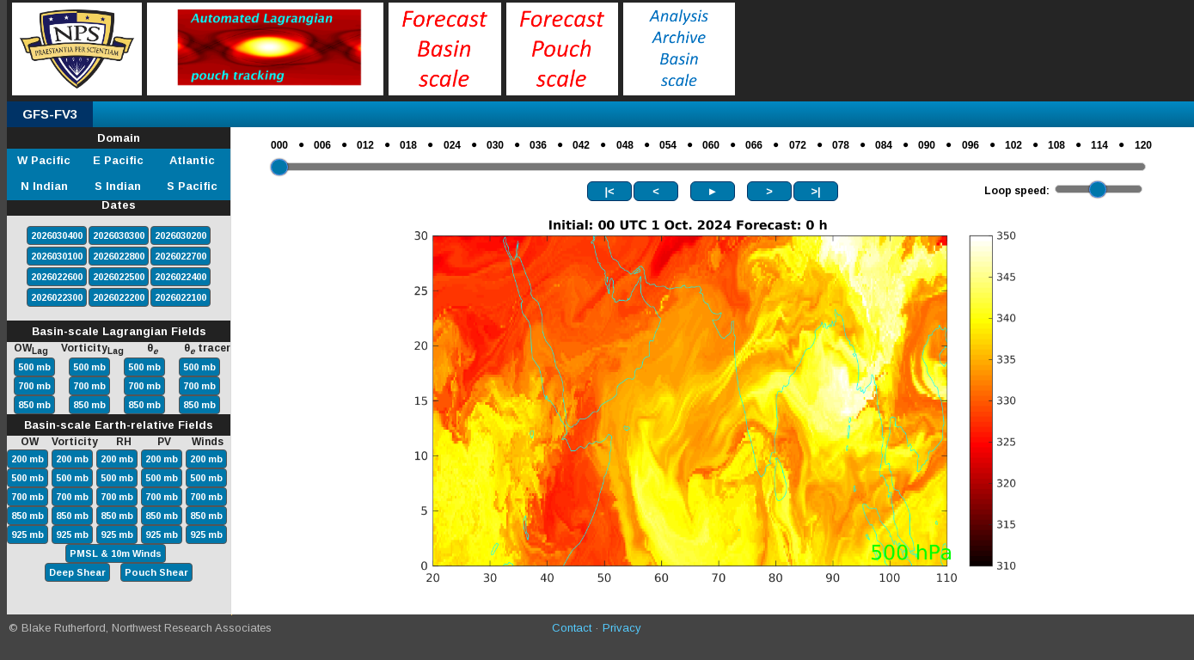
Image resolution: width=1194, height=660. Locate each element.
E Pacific (118, 160)
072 (797, 145)
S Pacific (192, 186)
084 (883, 145)
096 (970, 145)
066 (753, 145)
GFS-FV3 (49, 114)
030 (495, 145)
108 (1056, 145)
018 (408, 145)
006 (322, 145)
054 (668, 145)
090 (926, 145)
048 (625, 145)
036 (538, 145)
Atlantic (192, 160)
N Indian (44, 186)
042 (581, 145)
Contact (571, 627)
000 (279, 145)
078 (840, 145)
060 (710, 145)
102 (1013, 145)
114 (1099, 145)
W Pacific (43, 160)
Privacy (622, 627)
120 (1143, 145)
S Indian (118, 186)
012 (365, 145)
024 (452, 145)
